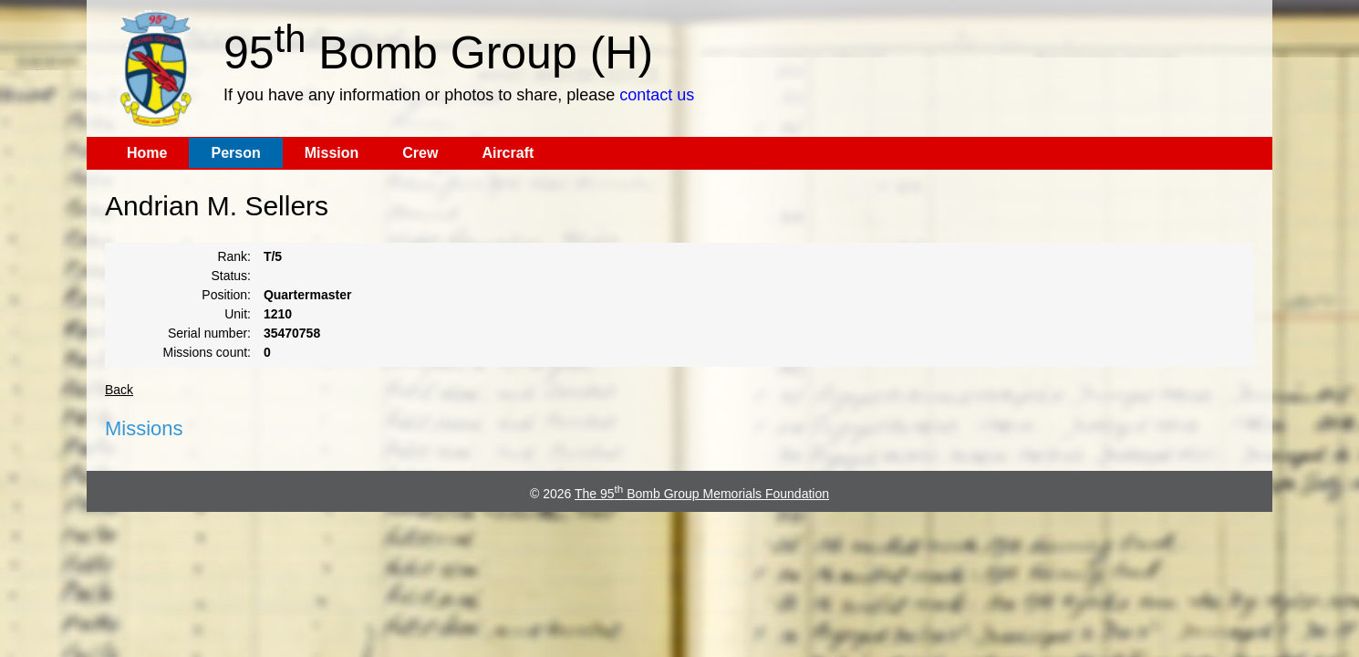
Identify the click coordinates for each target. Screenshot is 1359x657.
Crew (420, 153)
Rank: (234, 256)
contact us (656, 95)
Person (235, 153)
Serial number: (209, 333)
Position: (226, 294)
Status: (231, 275)
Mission (332, 153)
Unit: (237, 314)
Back (119, 389)
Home (147, 153)
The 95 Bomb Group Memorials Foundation (702, 493)
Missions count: (207, 352)
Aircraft (508, 153)
